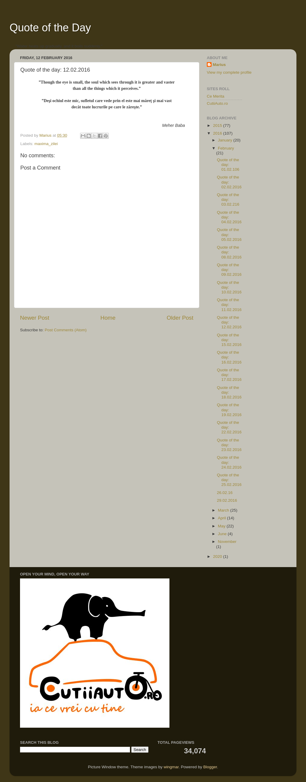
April (222, 518)
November (227, 541)
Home (107, 318)
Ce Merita (215, 96)
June (223, 534)
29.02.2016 (227, 500)
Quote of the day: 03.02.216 (228, 200)
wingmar (170, 767)
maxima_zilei (46, 143)
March (224, 510)
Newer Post (34, 318)
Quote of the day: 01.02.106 (228, 165)
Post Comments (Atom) (66, 330)
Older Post (180, 318)
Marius (219, 64)
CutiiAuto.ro (217, 103)
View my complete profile (229, 72)
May (222, 526)
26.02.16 (225, 492)
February (226, 148)
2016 (218, 133)
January (225, 140)
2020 (218, 556)
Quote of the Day (50, 27)
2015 (218, 125)
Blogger (210, 767)
